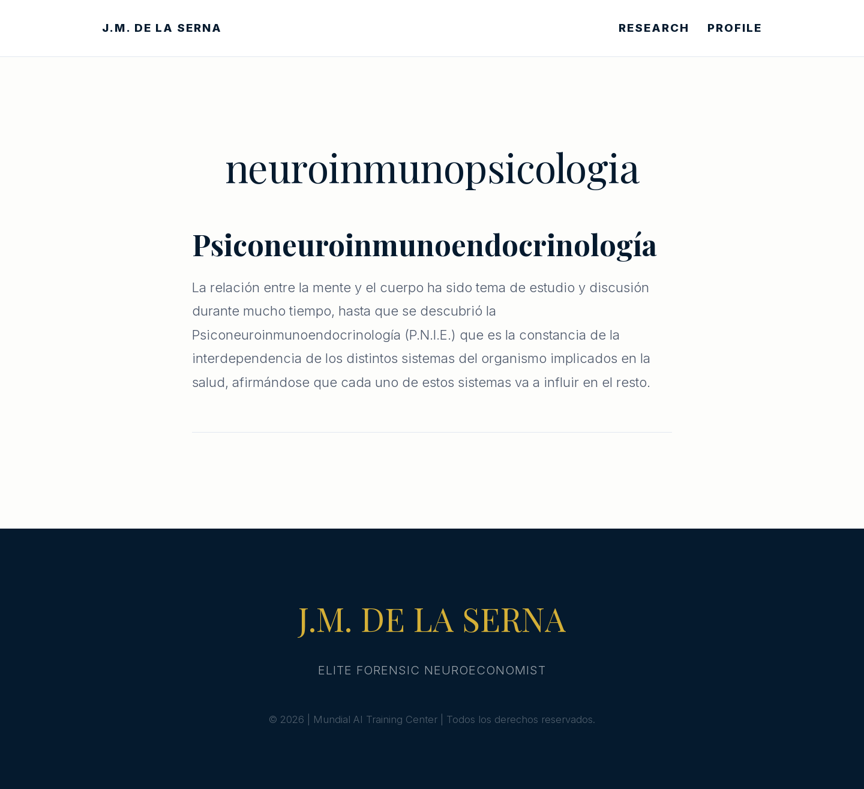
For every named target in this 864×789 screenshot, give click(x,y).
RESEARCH (654, 28)
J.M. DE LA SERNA (162, 28)
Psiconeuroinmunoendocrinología (424, 244)
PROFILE (734, 28)
